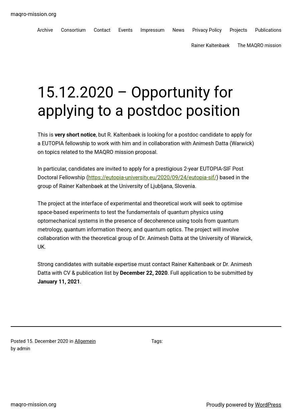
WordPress (268, 405)
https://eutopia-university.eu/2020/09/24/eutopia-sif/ (152, 177)
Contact (102, 30)
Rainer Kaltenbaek (210, 45)
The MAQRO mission (259, 45)
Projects (238, 30)
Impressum (152, 30)
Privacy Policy (207, 30)
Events (125, 30)
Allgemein (85, 341)
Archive (45, 30)
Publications (268, 30)
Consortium (73, 30)
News (179, 30)
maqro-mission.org (33, 14)
